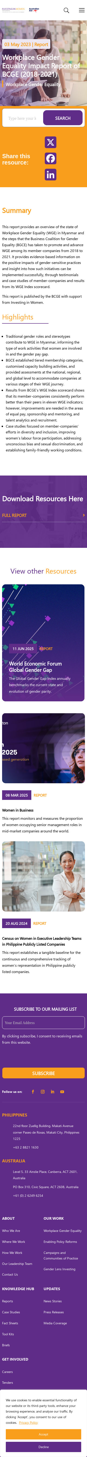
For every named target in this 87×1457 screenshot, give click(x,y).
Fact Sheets (10, 1323)
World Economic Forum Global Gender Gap (35, 666)
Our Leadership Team (17, 1263)
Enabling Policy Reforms (60, 1241)
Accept (43, 1434)
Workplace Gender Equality (33, 84)
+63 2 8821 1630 (26, 1147)
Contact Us (10, 1274)
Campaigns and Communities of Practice (61, 1255)
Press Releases (54, 1312)
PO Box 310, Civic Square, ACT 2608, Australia (45, 1187)
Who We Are (11, 1230)
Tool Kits (8, 1334)
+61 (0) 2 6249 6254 (28, 1195)
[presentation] (37, 1058)
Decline (44, 1447)
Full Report (43, 517)
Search (63, 118)
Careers (7, 1371)
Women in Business (17, 810)
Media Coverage (55, 1323)
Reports (7, 1301)
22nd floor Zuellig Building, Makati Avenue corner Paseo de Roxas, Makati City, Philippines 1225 (46, 1132)
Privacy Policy (28, 1422)
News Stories (53, 1301)
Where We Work (13, 1241)
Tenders (7, 1382)
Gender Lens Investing (59, 1269)
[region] (43, 1423)
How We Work (12, 1252)
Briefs (6, 1345)
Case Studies (11, 1312)
